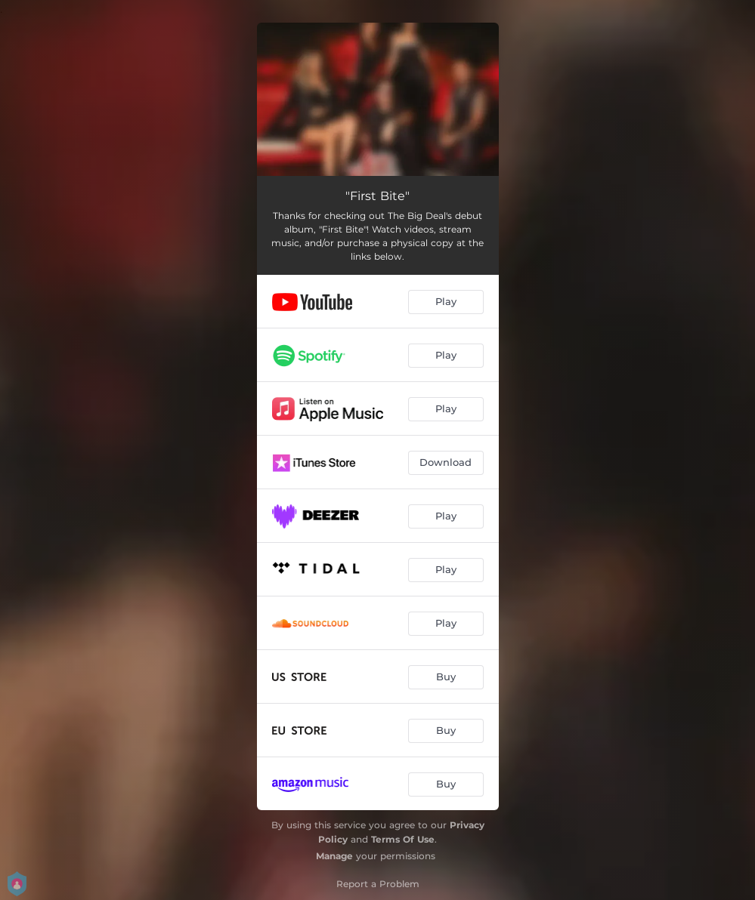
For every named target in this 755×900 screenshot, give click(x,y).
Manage (334, 855)
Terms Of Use (403, 839)
